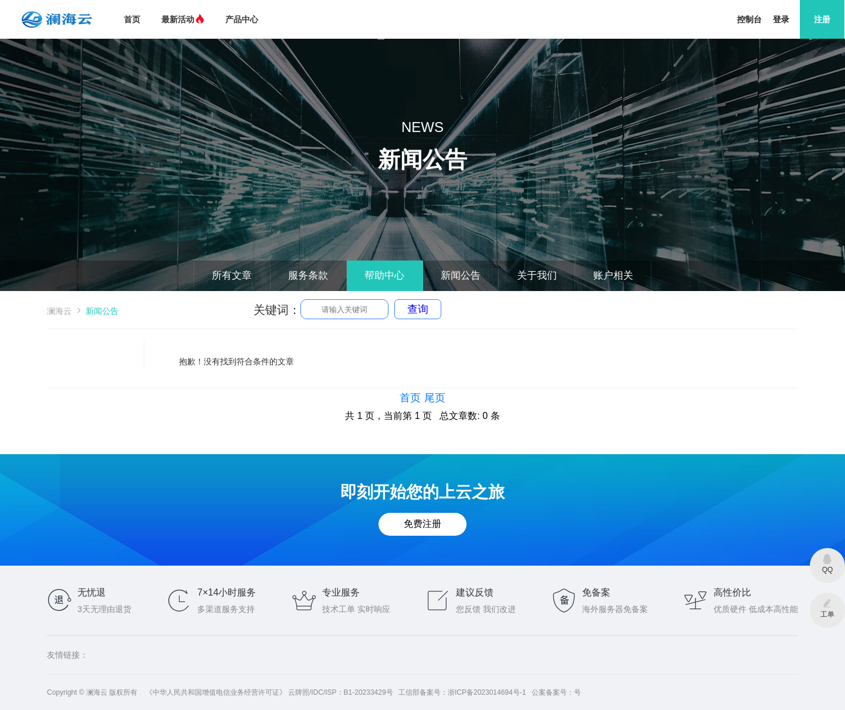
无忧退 (91, 592)
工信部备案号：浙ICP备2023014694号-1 (462, 692)
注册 (822, 19)
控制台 (749, 19)
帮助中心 (378, 273)
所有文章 (198, 273)
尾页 (434, 398)
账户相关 (647, 273)
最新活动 (182, 19)
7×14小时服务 (226, 592)
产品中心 (241, 19)
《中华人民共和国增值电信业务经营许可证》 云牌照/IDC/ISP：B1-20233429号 (269, 692)
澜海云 (59, 311)
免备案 (596, 592)
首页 (132, 19)
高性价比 (732, 592)
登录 (781, 19)
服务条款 (288, 273)
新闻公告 (468, 273)
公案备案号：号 (556, 692)
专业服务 (341, 592)
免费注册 (422, 525)
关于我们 (557, 273)
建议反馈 (475, 592)
